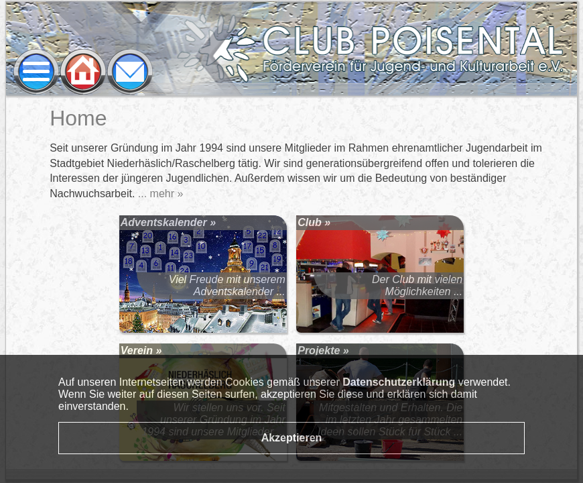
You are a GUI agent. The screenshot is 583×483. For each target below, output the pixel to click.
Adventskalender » (168, 222)
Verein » (141, 350)
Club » (314, 222)
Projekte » (323, 350)
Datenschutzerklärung (398, 382)
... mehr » (161, 193)
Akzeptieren (291, 437)
